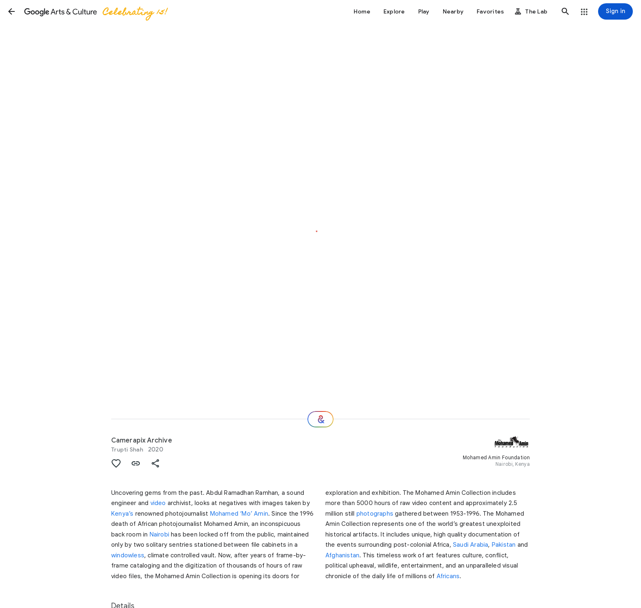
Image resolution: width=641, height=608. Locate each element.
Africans (448, 576)
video (158, 503)
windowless (127, 555)
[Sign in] (615, 11)
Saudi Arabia (470, 544)
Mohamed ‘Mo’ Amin (239, 513)
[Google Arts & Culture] (95, 11)
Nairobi (159, 534)
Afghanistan (342, 555)
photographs (374, 513)
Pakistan (504, 544)
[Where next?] (320, 419)
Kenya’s (122, 513)
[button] (11, 11)
